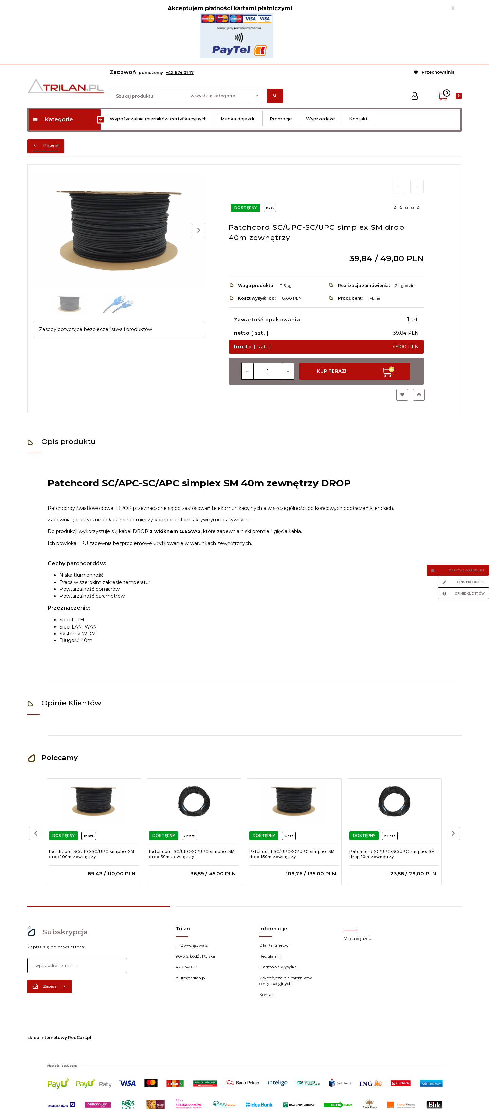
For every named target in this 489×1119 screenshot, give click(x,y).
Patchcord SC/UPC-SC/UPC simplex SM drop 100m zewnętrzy (91, 854)
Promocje (281, 118)
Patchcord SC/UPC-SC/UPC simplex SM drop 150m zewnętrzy (292, 854)
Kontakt (358, 118)
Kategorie (52, 119)
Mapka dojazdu (238, 118)
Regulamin (270, 956)
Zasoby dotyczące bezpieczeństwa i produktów (95, 329)
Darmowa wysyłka (278, 966)
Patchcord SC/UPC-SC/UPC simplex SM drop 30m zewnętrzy (192, 854)
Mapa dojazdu (358, 938)
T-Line (374, 298)
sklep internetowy (47, 1037)
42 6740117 (186, 966)
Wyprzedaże (320, 118)
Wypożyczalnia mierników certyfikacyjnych (158, 118)
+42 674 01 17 (180, 72)
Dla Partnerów (274, 945)
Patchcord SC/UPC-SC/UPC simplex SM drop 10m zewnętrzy (392, 854)
